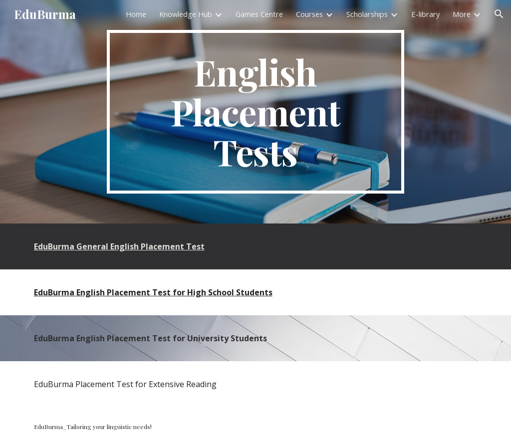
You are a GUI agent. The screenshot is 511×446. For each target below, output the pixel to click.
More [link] (462, 14)
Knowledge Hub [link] (185, 14)
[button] (499, 14)
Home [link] (136, 14)
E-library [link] (425, 14)
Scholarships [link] (367, 14)
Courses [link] (309, 14)
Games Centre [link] (259, 14)
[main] (255, 112)
